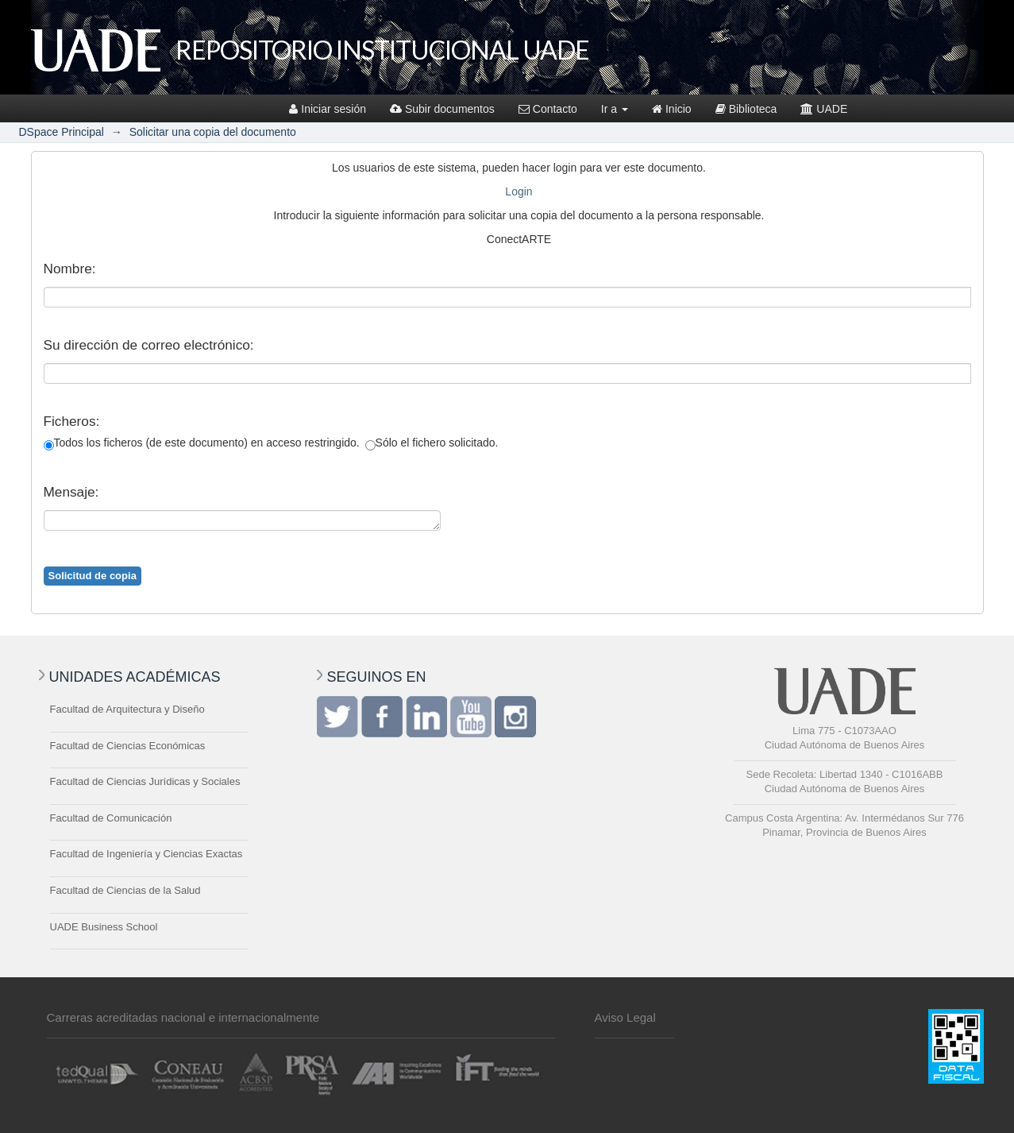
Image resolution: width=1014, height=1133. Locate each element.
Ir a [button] (614, 108)
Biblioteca (746, 108)
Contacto (548, 108)
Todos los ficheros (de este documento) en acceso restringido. (202, 443)
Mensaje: (71, 492)
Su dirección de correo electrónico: (149, 345)
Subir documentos (442, 108)
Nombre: (70, 268)
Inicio (672, 108)
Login (518, 191)
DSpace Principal (61, 132)
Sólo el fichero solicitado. (432, 443)
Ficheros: (72, 421)
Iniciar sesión (327, 108)
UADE (823, 108)
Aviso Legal (625, 1017)
